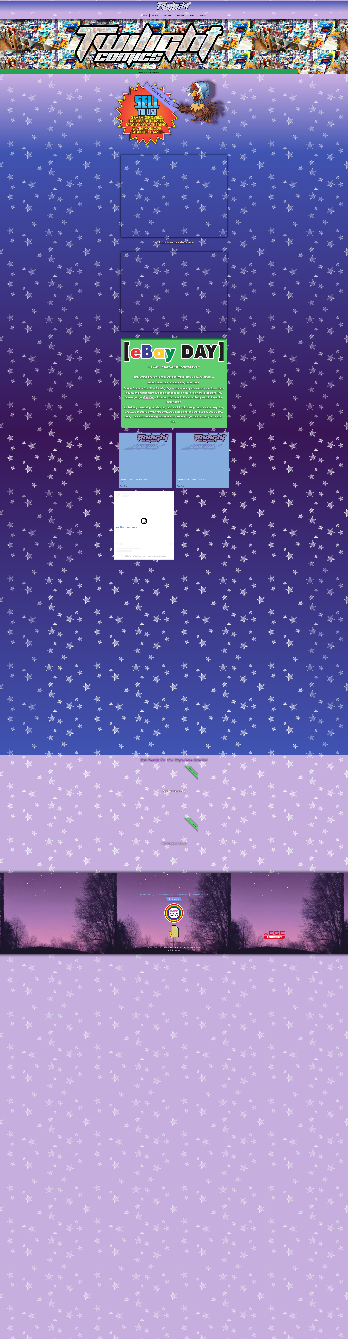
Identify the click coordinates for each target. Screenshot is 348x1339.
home (145, 15)
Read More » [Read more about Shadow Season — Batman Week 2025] (181, 486)
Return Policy (182, 894)
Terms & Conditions (164, 894)
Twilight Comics (126, 556)
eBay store (180, 15)
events (192, 15)
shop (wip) (167, 15)
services (155, 15)
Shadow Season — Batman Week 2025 (191, 480)
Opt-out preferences (200, 894)
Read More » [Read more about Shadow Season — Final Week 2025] (124, 486)
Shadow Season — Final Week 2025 (133, 480)
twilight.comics (140, 556)
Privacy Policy (146, 894)
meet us (203, 15)
